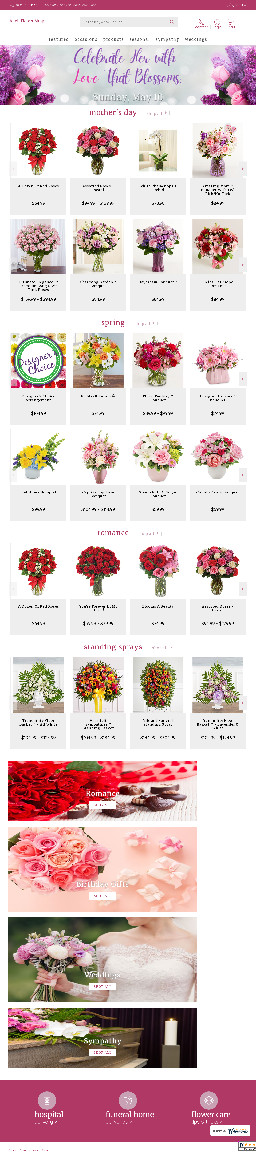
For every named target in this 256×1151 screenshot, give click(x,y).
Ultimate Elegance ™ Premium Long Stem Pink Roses (38, 283)
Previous (13, 166)
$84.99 (217, 200)
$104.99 (38, 410)
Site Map (237, 1147)
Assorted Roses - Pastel (98, 185)
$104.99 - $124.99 (38, 734)
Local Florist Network (213, 1147)
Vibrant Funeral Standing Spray (158, 719)
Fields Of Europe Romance (217, 281)
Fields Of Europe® (98, 393)
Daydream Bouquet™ (158, 279)
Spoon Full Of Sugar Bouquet (158, 491)
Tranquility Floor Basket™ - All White (38, 719)
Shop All (154, 110)
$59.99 (158, 506)
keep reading (156, 998)
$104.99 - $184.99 (98, 734)
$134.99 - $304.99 (157, 734)
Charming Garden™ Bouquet (98, 281)
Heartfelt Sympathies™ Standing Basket (98, 721)
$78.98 (158, 200)
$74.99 (98, 410)
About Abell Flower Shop (29, 990)
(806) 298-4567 (26, 5)
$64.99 (38, 200)
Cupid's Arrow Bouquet (217, 489)
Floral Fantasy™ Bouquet (158, 395)
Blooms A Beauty (158, 603)
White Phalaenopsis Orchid (158, 185)
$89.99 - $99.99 (158, 410)
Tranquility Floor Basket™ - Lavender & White (218, 721)
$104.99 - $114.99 (98, 506)
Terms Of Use (164, 1147)
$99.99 (38, 506)
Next (243, 166)
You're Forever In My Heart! (98, 605)
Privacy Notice (186, 1147)
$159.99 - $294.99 (38, 296)
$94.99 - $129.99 (98, 200)
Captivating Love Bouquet (98, 491)
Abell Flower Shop (27, 20)
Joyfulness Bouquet (38, 489)
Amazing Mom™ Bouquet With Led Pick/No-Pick (218, 187)
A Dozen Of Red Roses (38, 183)
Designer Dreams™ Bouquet (218, 395)
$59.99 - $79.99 (98, 620)
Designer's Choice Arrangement (38, 395)
